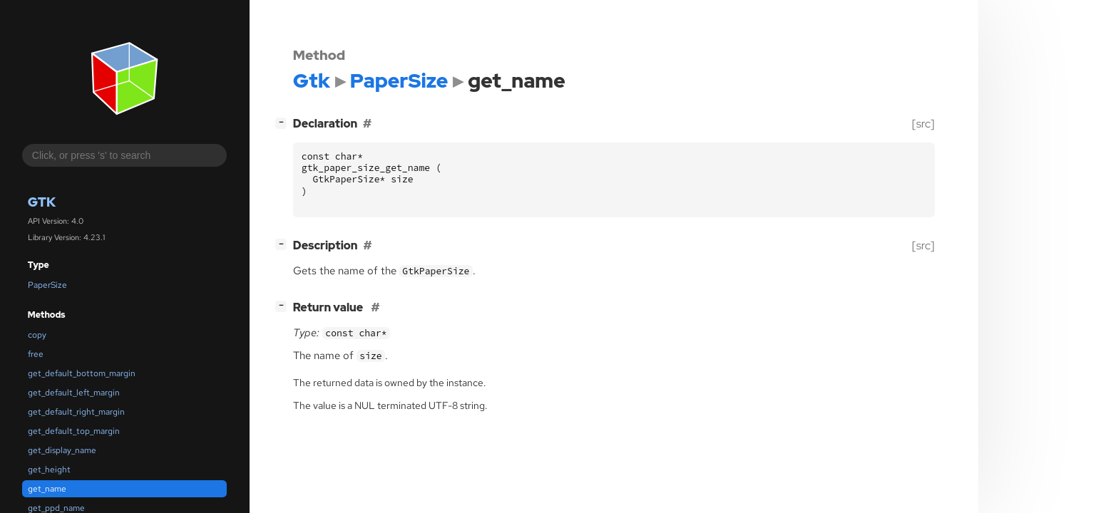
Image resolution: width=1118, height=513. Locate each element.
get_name (47, 488)
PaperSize (47, 285)
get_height (49, 469)
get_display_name (62, 450)
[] (283, 122)
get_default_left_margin (74, 392)
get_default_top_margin (74, 431)
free (35, 354)
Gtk (42, 202)
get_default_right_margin (76, 412)
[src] (923, 123)
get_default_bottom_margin (81, 373)
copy (37, 335)
